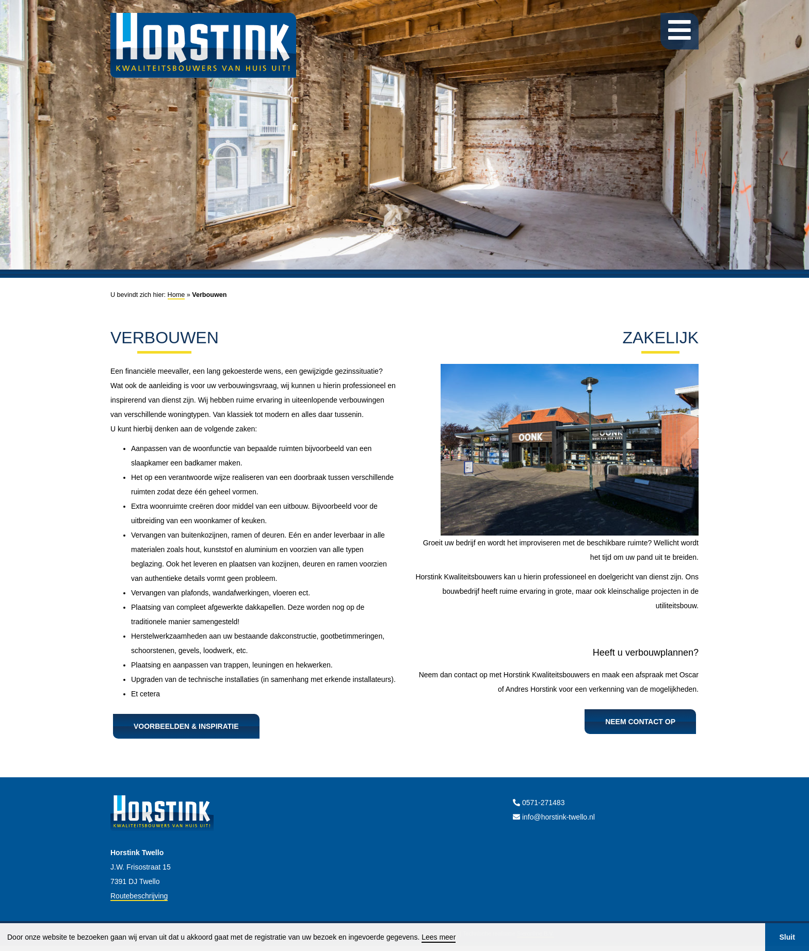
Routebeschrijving (139, 896)
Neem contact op (640, 722)
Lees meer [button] (439, 937)
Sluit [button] (787, 937)
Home (176, 294)
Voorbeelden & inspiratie (186, 726)
